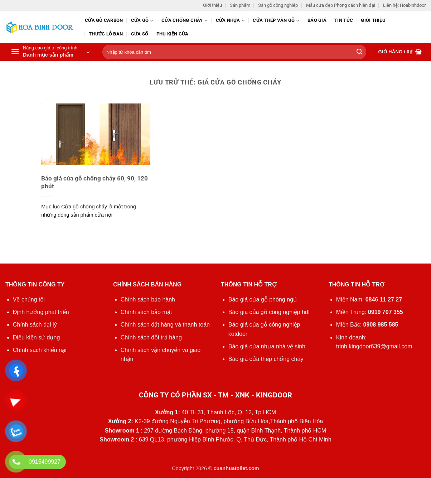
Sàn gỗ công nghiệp (278, 5)
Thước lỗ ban (106, 34)
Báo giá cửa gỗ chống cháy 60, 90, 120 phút (94, 182)
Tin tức (343, 20)
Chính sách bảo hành (148, 299)
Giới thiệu (212, 5)
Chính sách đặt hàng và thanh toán (165, 325)
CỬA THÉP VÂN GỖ (276, 20)
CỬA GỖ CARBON (104, 20)
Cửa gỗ (142, 20)
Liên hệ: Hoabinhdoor (404, 5)
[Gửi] (359, 52)
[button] (50, 52)
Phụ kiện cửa (172, 34)
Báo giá (316, 20)
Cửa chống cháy (184, 20)
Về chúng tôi (29, 299)
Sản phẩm (240, 5)
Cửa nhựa (230, 20)
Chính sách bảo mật (146, 312)
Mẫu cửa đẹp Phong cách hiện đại (340, 5)
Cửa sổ (140, 34)
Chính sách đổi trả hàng (151, 337)
